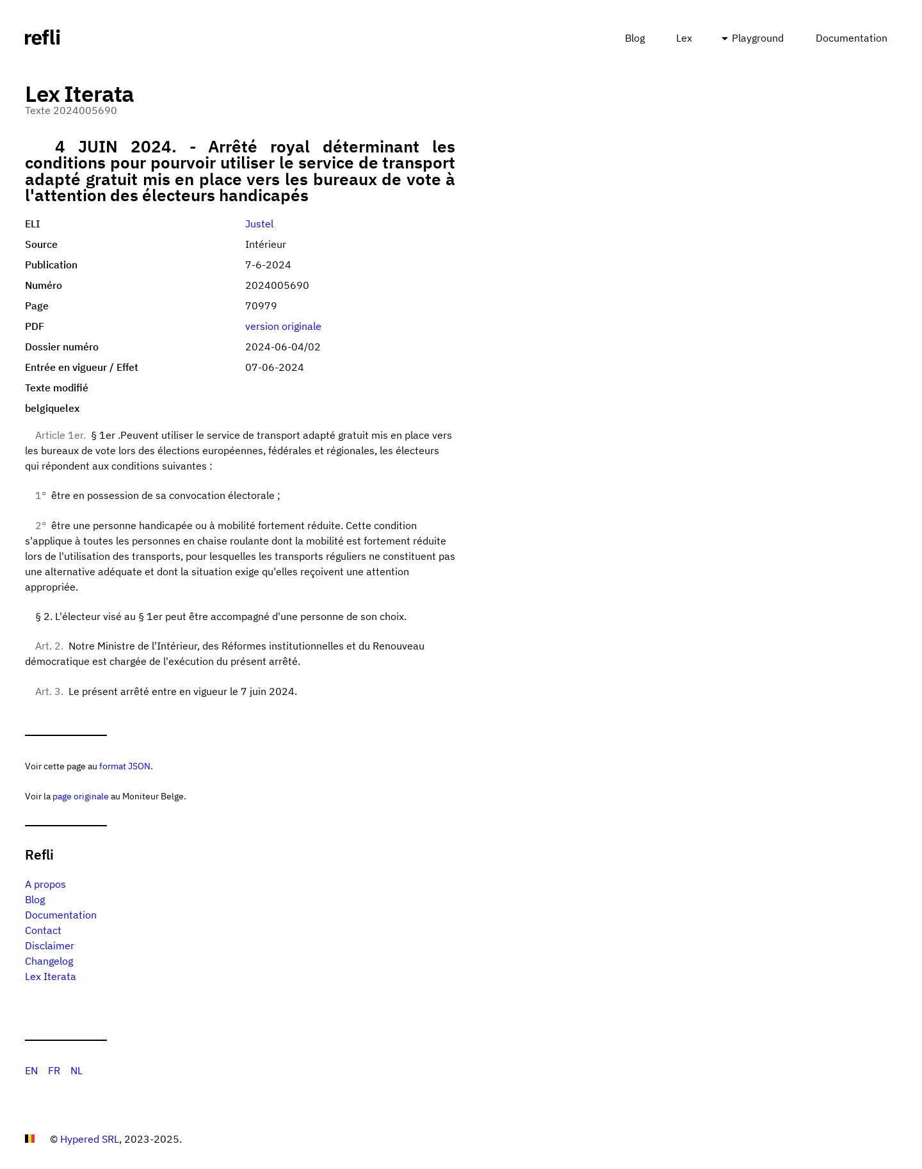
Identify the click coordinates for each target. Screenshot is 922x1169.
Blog (635, 37)
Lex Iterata (50, 976)
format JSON (124, 766)
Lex (684, 37)
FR (54, 1070)
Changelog (49, 960)
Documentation (851, 37)
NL (76, 1070)
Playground (758, 37)
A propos (45, 884)
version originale (283, 326)
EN (31, 1070)
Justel (259, 223)
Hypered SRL (89, 1138)
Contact (43, 930)
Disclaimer (49, 945)
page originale (81, 796)
